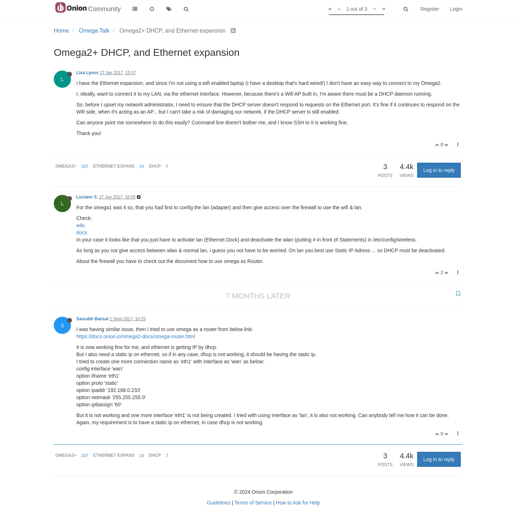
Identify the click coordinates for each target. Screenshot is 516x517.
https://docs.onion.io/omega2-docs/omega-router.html (135, 336)
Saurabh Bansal (92, 318)
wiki (80, 225)
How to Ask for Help (298, 503)
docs (81, 232)
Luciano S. (87, 197)
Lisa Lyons (87, 72)
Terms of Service (253, 503)
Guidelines (218, 503)
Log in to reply (439, 170)
